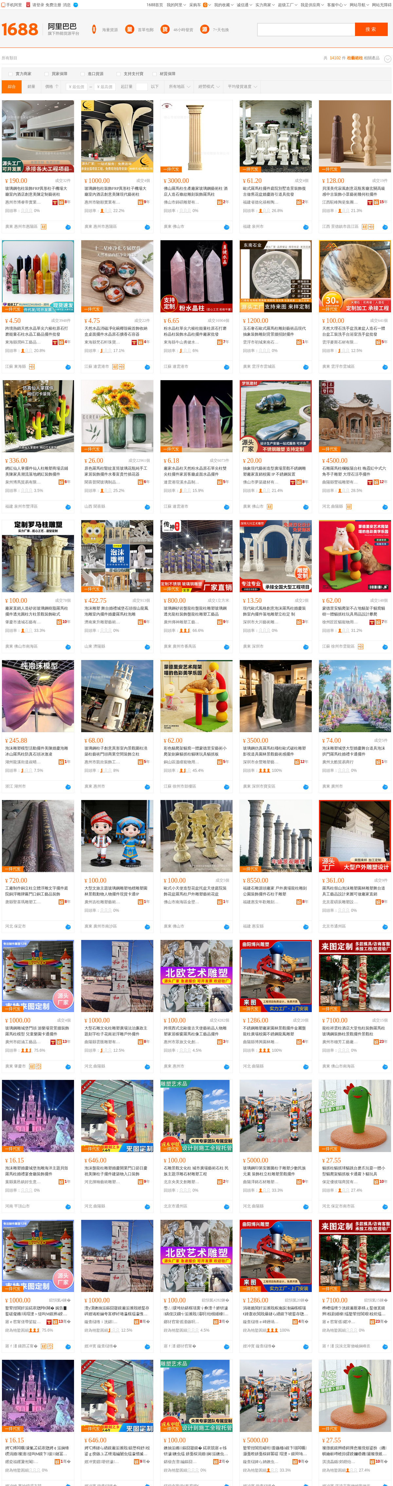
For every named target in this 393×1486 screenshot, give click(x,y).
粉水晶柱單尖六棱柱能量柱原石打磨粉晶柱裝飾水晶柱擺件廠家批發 (195, 331)
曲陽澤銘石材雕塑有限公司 (261, 1182)
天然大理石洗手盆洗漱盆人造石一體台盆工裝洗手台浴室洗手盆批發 (353, 331)
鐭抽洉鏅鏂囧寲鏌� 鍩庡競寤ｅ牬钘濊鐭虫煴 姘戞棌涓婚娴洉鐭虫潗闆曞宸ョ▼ (196, 1451)
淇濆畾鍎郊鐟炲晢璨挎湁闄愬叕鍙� (340, 1461)
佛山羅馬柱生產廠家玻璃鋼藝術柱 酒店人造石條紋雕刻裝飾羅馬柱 (196, 191)
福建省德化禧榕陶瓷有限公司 (261, 202)
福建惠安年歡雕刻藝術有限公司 (261, 902)
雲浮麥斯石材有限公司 (340, 342)
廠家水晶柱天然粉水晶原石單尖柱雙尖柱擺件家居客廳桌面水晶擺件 (195, 471)
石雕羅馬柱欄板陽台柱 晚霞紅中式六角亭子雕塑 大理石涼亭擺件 (354, 471)
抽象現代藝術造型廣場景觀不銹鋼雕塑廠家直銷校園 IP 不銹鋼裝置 (274, 471)
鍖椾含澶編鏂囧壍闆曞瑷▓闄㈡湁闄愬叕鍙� (182, 1461)
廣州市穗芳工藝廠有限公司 (340, 1042)
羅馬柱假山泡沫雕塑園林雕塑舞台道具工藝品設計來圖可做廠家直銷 (353, 891)
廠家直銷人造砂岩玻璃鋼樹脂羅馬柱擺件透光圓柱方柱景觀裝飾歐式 (36, 611)
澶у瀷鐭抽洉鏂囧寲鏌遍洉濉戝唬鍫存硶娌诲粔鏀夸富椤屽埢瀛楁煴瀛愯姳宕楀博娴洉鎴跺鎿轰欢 (116, 1311)
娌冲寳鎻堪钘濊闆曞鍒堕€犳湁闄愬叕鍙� (102, 1461)
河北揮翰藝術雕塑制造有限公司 (102, 1182)
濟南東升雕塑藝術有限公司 (102, 622)
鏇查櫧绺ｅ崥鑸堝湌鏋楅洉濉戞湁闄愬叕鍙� (261, 1322)
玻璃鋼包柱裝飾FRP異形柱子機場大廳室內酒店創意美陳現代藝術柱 (115, 191)
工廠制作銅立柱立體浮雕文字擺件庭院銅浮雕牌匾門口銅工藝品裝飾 (36, 891)
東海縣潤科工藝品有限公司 (23, 342)
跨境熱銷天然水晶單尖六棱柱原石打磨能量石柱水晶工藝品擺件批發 (36, 331)
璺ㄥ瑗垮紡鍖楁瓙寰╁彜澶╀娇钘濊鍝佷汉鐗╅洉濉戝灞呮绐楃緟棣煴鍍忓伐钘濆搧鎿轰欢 (196, 1311)
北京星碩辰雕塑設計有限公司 (340, 902)
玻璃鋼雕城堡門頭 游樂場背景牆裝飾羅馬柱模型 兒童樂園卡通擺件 (37, 1031)
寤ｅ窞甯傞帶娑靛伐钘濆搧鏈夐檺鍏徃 (23, 1322)
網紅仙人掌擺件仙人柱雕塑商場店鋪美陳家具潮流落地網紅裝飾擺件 (36, 471)
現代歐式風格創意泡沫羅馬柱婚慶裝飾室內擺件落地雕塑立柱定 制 (274, 611)
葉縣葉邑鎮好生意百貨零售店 (23, 1182)
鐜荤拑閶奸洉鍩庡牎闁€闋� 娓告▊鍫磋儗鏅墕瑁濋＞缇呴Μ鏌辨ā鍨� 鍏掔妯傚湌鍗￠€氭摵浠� (36, 1311)
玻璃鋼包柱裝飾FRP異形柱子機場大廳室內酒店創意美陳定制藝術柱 (36, 191)
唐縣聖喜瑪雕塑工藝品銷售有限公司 (23, 902)
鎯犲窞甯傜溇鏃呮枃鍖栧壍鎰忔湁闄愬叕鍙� (182, 1322)
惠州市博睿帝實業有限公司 (23, 202)
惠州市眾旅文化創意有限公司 (182, 1042)
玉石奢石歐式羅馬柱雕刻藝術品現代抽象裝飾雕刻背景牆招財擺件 (274, 331)
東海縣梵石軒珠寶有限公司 (102, 342)
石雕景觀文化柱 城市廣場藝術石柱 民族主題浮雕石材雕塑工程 (196, 1171)
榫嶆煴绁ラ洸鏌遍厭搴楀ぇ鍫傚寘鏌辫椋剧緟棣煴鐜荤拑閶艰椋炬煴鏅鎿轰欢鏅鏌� (353, 1311)
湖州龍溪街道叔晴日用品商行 (23, 762)
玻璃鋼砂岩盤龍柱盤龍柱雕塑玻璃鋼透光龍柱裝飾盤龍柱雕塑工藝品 (195, 611)
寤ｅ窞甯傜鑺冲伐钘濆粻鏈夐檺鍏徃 (340, 1322)
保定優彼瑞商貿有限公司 (340, 1182)
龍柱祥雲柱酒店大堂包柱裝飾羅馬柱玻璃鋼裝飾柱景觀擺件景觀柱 (353, 1031)
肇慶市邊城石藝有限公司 (23, 622)
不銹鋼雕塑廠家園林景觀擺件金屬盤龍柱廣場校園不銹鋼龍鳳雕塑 (274, 1031)
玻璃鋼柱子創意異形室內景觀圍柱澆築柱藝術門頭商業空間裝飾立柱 (115, 751)
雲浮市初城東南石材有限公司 (261, 342)
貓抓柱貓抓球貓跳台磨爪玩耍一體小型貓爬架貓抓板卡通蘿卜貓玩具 (353, 1171)
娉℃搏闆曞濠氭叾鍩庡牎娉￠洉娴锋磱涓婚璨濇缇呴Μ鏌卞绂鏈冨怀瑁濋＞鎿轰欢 (37, 1451)
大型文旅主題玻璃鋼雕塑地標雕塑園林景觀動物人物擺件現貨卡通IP (115, 891)
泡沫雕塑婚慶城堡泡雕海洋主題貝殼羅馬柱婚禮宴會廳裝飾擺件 (36, 1171)
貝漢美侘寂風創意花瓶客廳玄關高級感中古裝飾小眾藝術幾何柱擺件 (353, 191)
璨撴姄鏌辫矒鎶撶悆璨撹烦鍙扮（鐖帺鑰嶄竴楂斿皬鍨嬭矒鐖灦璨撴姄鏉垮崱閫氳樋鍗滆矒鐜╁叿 (354, 1451)
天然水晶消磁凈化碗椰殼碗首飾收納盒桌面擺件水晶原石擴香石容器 (115, 331)
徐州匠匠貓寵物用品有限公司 (340, 622)
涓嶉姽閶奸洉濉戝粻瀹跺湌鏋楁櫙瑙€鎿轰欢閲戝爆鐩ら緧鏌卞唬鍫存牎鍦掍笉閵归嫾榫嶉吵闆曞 (275, 1311)
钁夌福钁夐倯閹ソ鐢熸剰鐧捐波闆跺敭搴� (23, 1461)
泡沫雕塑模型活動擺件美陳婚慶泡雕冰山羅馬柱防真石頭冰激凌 (36, 751)
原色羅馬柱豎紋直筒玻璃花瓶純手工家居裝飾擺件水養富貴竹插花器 (115, 471)
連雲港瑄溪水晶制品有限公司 (182, 482)
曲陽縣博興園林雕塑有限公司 (261, 1042)
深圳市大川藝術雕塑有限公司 (261, 622)
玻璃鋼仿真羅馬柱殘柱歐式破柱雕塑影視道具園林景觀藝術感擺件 (274, 751)
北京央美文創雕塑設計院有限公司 (182, 1182)
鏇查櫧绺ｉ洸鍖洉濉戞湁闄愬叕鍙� (102, 1322)
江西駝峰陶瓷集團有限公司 (340, 202)
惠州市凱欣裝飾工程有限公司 (102, 762)
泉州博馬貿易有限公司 (23, 482)
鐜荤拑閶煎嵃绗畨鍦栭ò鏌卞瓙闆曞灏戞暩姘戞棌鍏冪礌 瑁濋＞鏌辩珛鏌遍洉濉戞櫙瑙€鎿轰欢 (275, 1451)
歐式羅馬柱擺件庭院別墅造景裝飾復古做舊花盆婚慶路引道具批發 (274, 191)
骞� (65, 1321)
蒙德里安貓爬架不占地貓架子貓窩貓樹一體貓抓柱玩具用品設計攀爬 (353, 611)
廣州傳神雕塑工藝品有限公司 (182, 622)
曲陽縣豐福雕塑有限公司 (340, 482)
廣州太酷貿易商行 (338, 762)
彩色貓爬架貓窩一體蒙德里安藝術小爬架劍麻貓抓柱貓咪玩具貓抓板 (195, 751)
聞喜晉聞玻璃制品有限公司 (102, 482)
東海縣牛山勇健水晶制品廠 (182, 342)
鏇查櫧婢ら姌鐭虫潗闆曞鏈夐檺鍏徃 (261, 1461)
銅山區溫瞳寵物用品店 (182, 762)
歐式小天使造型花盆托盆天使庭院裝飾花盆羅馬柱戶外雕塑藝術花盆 (195, 891)
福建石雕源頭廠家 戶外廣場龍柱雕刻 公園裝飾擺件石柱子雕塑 (275, 891)
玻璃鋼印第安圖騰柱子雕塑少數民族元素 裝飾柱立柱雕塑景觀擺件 (274, 1171)
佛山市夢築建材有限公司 (261, 482)
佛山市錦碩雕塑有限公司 (182, 202)
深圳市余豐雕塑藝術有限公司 (261, 762)
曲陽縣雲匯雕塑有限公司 (102, 1042)
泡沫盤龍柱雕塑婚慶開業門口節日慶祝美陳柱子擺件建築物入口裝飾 (115, 1171)
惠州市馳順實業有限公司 (102, 202)
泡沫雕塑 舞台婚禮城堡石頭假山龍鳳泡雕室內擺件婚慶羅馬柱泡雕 (116, 611)
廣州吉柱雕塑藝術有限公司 (102, 902)
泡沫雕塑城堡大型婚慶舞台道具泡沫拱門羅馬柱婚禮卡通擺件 (353, 751)
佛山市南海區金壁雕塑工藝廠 (182, 902)
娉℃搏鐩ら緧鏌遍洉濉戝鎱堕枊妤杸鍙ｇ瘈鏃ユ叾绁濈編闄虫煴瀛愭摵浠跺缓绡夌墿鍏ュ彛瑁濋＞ (117, 1451)
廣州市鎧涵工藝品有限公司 (23, 1042)
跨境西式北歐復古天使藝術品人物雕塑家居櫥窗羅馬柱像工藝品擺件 (195, 1031)
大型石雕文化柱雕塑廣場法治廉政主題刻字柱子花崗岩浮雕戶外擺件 (115, 1031)
